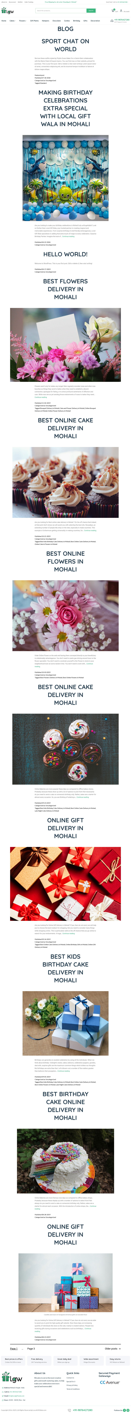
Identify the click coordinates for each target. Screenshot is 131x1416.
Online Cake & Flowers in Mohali (46, 544)
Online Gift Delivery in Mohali (65, 828)
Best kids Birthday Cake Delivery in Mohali (55, 541)
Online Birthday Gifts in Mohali (76, 944)
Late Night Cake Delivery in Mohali (47, 811)
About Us (4, 2)
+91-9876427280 (122, 2)
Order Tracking (28, 2)
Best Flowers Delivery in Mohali (65, 289)
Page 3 (31, 1348)
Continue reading (68, 236)
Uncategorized (51, 80)
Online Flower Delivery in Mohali (59, 411)
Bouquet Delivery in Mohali (49, 408)
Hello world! (65, 254)
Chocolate (57, 21)
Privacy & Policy (72, 1385)
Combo (67, 21)
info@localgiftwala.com (16, 1396)
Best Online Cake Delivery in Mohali (65, 428)
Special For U (71, 1381)
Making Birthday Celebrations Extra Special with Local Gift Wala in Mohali (66, 108)
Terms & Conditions (73, 1389)
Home (4, 21)
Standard (43, 83)
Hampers (45, 21)
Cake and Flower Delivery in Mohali (72, 408)
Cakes (12, 21)
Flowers (22, 21)
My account (12, 2)
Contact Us (70, 1378)
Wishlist (20, 2)
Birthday (76, 21)
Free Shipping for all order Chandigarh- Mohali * (61, 2)
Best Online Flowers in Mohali (65, 561)
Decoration (95, 21)
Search (91, 11)
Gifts (85, 21)
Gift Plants (34, 21)
